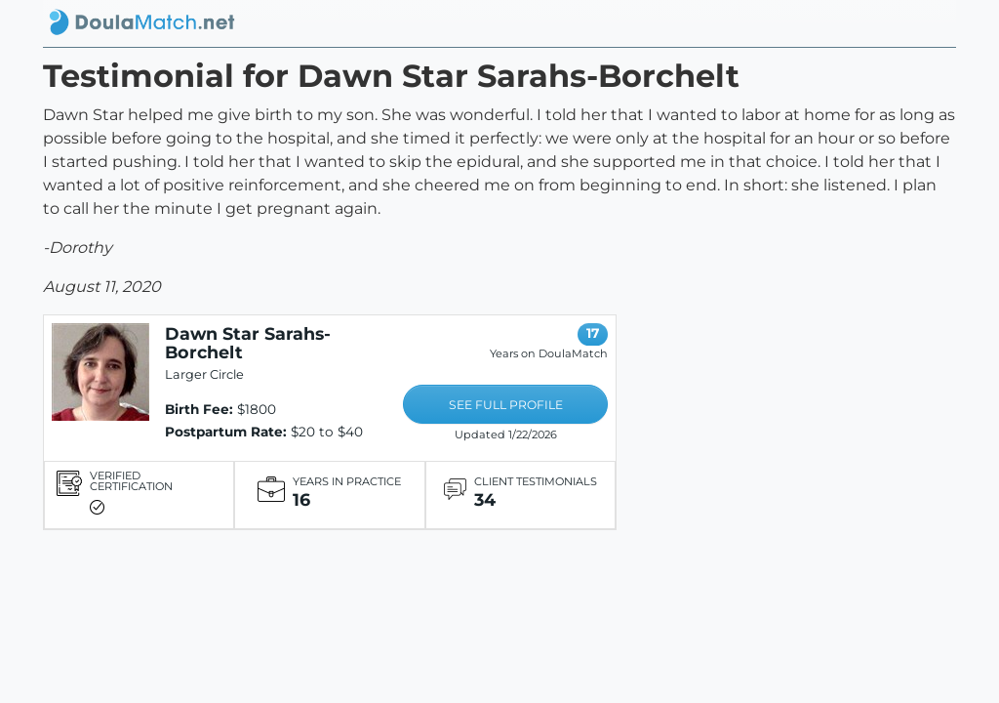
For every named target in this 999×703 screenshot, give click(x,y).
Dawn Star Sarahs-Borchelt (248, 342)
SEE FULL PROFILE (506, 404)
